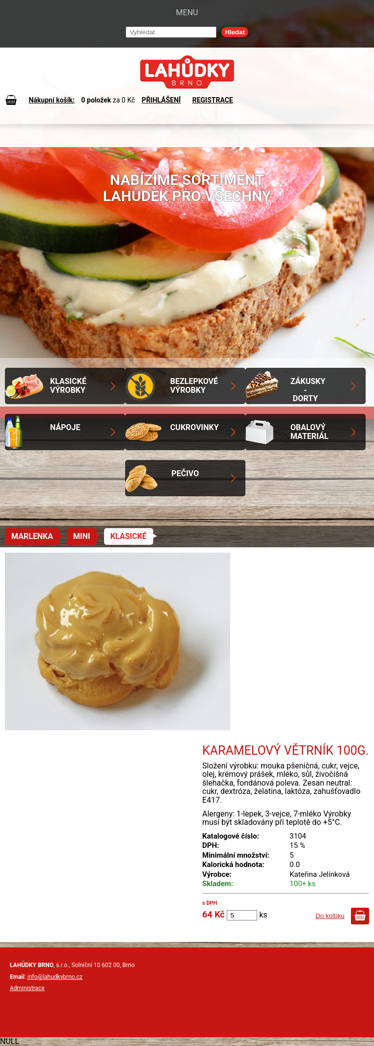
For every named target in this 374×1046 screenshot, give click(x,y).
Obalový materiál (309, 432)
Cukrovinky (194, 427)
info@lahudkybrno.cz (54, 976)
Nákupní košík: (51, 100)
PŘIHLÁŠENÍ (161, 100)
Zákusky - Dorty (308, 390)
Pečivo (185, 473)
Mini (81, 536)
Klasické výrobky (68, 386)
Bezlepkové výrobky (194, 386)
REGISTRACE (212, 100)
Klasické (128, 536)
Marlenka (32, 536)
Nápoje (65, 427)
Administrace (27, 988)
